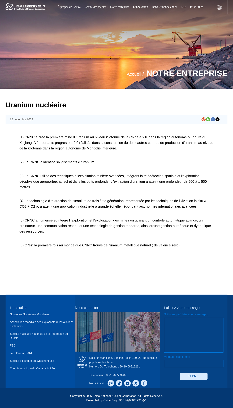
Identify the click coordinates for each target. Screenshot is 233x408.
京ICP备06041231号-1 (132, 400)
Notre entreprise (119, 6)
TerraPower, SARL (21, 353)
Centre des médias (95, 6)
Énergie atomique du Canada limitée (32, 368)
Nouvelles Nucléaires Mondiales (29, 314)
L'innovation (140, 6)
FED (12, 345)
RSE (183, 6)
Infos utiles (196, 6)
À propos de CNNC (69, 6)
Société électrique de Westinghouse (32, 360)
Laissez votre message (182, 308)
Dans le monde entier (164, 6)
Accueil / (135, 74)
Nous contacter (86, 308)
